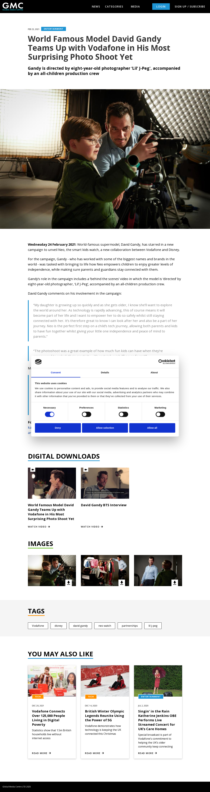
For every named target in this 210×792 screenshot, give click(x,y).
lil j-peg (153, 626)
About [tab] (154, 372)
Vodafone (38, 626)
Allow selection (105, 428)
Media (135, 6)
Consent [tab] (56, 372)
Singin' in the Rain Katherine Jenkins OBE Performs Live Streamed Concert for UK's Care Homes (157, 720)
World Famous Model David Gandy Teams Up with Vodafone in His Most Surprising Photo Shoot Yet (51, 512)
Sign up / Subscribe (190, 6)
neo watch (104, 626)
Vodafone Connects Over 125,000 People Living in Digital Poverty (48, 718)
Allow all (152, 428)
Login (161, 6)
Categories (115, 6)
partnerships (130, 626)
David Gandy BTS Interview (103, 505)
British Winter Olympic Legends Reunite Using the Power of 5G (104, 715)
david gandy (80, 626)
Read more (40, 753)
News (96, 6)
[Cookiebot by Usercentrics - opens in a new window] (161, 361)
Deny (58, 428)
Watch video (37, 526)
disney (59, 626)
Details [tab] (105, 372)
